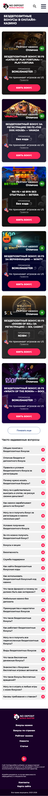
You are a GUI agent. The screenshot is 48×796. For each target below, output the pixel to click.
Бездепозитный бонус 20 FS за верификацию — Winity (24, 258)
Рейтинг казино (24, 736)
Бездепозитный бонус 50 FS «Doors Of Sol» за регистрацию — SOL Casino (24, 323)
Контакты (24, 782)
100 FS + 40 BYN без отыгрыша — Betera (24, 193)
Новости (24, 741)
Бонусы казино (24, 725)
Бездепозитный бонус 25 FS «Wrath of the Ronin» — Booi (24, 390)
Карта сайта (24, 786)
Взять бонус (24, 88)
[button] (34, 7)
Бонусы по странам (24, 730)
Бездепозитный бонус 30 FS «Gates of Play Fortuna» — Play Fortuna (24, 59)
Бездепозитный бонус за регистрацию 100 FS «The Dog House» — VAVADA (24, 127)
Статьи (24, 746)
